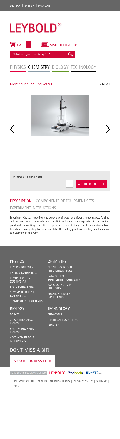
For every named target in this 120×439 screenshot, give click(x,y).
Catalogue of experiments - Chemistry (64, 277)
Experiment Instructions (33, 207)
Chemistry (57, 261)
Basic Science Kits (22, 286)
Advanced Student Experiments (22, 293)
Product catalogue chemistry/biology (60, 269)
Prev (13, 129)
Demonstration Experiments (20, 279)
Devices (14, 314)
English (29, 5)
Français (44, 5)
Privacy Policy (83, 381)
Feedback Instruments (76, 373)
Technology (59, 308)
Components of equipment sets (65, 200)
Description (21, 200)
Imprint (16, 386)
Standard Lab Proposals (26, 301)
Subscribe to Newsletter (32, 361)
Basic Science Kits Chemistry (59, 286)
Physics (17, 261)
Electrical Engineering (63, 319)
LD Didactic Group (22, 381)
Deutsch (15, 5)
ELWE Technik (94, 373)
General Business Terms (54, 381)
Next (109, 129)
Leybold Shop (57, 373)
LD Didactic (28, 373)
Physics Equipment (22, 267)
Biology (17, 308)
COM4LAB (53, 325)
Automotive (55, 314)
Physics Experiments (23, 272)
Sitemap (101, 381)
